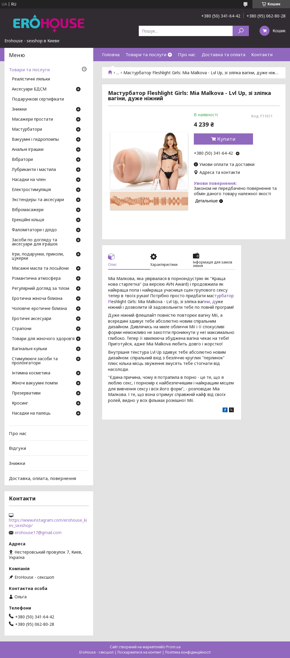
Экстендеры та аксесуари (38, 200)
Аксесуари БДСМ (29, 89)
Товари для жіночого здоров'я (43, 339)
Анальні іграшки (28, 149)
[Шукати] (241, 31)
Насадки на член (29, 179)
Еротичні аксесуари (31, 318)
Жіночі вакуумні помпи (35, 383)
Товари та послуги (145, 54)
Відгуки (17, 448)
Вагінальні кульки (29, 349)
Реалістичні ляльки (31, 79)
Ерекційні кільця (28, 220)
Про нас (187, 54)
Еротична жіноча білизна (37, 298)
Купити (226, 139)
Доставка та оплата (223, 54)
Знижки (19, 109)
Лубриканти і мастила (34, 169)
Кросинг (20, 403)
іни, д (209, 301)
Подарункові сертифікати (38, 99)
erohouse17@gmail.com (38, 532)
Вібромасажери (28, 210)
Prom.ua (173, 646)
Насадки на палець (31, 413)
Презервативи (26, 393)
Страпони (21, 328)
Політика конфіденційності (188, 652)
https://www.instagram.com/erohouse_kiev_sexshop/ (48, 523)
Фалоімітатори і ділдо (34, 230)
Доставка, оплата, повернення (42, 478)
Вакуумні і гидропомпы (35, 139)
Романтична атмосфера (36, 278)
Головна (111, 54)
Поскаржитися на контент (139, 652)
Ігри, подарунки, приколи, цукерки (38, 256)
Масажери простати (32, 119)
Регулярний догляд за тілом (40, 288)
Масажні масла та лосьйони (40, 268)
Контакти (262, 54)
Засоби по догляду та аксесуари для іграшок (35, 242)
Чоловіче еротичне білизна (39, 308)
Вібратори (22, 159)
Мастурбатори (27, 129)
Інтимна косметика (31, 373)
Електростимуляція (31, 189)
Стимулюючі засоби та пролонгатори (35, 361)
